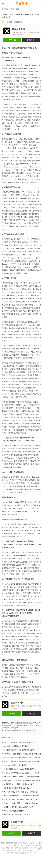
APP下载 (12, 40)
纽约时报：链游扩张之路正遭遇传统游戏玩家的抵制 (22, 754)
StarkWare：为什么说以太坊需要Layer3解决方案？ (22, 780)
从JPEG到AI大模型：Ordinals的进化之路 (18, 807)
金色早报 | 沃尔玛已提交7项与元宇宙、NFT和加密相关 (23, 773)
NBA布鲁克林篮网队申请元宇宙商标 (17, 746)
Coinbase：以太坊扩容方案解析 (15, 765)
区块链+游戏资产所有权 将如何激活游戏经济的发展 (22, 757)
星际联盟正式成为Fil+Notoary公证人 (17, 788)
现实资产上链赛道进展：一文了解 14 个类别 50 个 (22, 803)
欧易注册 (30, 40)
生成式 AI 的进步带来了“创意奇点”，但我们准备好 (21, 792)
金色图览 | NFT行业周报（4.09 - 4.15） (18, 815)
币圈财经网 (19, 853)
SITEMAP (33, 853)
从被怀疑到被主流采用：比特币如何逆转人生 (20, 784)
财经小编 (9, 22)
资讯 (12, 9)
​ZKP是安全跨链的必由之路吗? (14, 811)
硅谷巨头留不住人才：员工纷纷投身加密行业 (20, 769)
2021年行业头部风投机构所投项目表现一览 (19, 742)
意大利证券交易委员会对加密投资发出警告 (19, 750)
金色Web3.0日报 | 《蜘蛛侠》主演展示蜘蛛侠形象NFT (23, 776)
